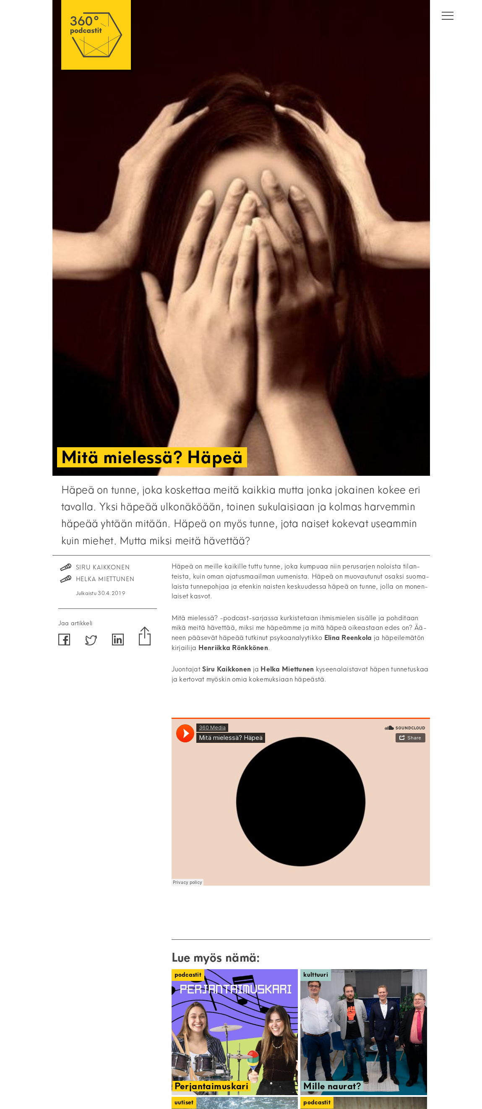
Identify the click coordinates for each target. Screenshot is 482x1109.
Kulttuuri (315, 974)
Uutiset (184, 1102)
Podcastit (188, 974)
